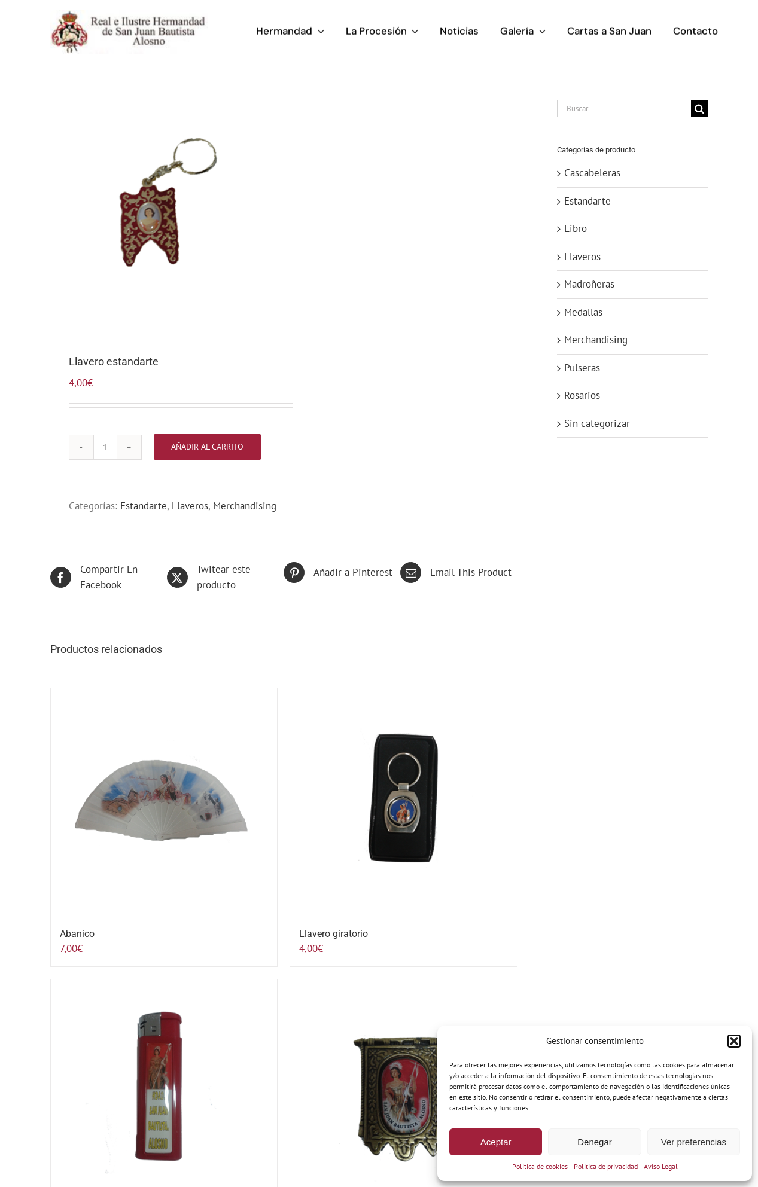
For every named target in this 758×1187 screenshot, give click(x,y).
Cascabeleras (592, 172)
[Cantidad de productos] (105, 447)
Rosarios (582, 395)
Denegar (594, 1142)
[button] (734, 1041)
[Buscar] (699, 108)
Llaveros (190, 505)
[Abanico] (164, 801)
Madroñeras (589, 284)
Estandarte (143, 505)
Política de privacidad (606, 1166)
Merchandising (244, 505)
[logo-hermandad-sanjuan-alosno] (129, 13)
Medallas (583, 312)
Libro (575, 228)
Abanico (77, 933)
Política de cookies (540, 1166)
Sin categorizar (597, 423)
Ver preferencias (693, 1142)
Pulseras (582, 367)
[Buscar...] (624, 108)
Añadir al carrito (207, 446)
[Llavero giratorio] (403, 801)
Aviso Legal (661, 1166)
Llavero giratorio (333, 933)
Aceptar (496, 1142)
